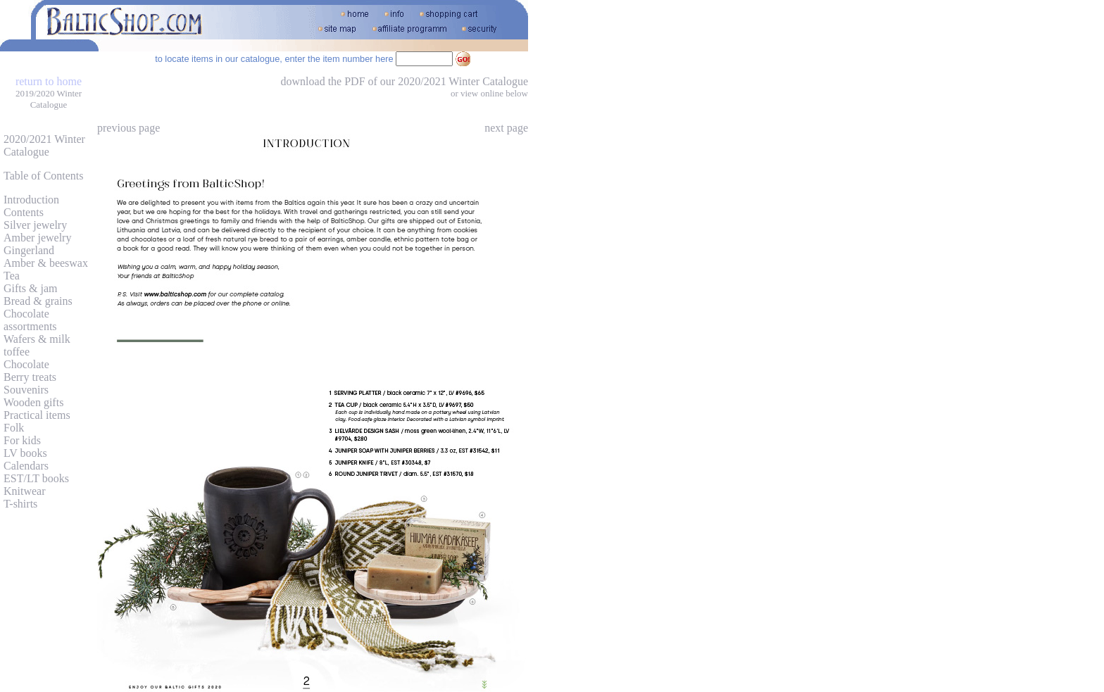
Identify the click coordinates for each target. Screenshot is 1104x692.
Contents (24, 212)
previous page (128, 128)
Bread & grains (38, 301)
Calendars (26, 466)
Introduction (31, 200)
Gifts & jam (30, 288)
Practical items (37, 415)
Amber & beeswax (46, 263)
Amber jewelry (37, 238)
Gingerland (29, 250)
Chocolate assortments (30, 320)
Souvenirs (26, 390)
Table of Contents (44, 176)
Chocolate (26, 364)
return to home (48, 81)
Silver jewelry (35, 225)
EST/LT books (36, 478)
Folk (14, 428)
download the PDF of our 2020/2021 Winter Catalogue (404, 81)
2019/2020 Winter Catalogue (48, 99)
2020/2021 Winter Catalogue (44, 145)
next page (506, 128)
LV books (25, 453)
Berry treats (30, 377)
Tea (12, 276)
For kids (22, 440)
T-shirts (20, 504)
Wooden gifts (33, 402)
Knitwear (25, 491)
